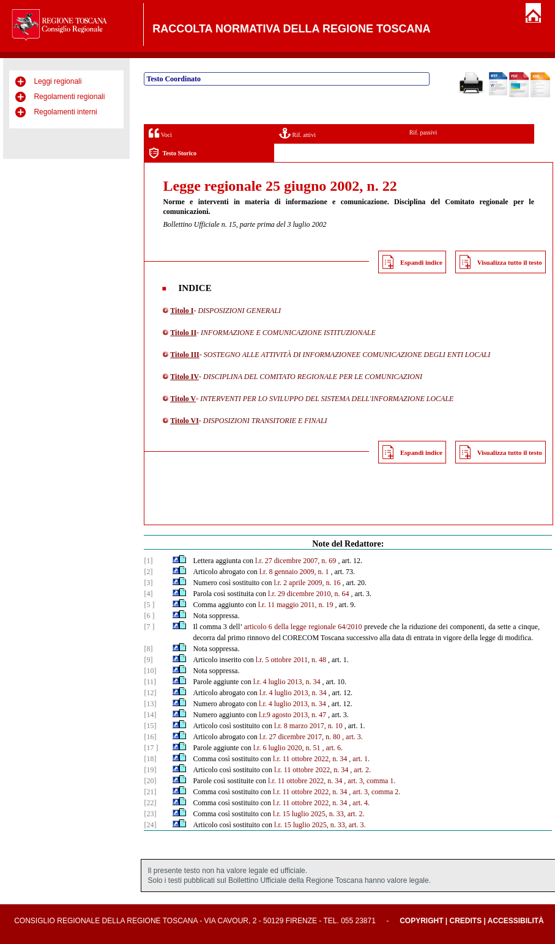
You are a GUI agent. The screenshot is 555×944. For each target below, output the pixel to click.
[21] (150, 791)
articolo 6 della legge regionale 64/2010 (303, 626)
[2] (148, 571)
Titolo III (184, 354)
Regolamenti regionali (69, 96)
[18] (150, 758)
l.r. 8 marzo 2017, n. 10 (308, 725)
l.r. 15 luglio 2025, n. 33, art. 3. (319, 824)
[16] (150, 736)
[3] (148, 582)
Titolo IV (184, 376)
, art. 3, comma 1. (369, 780)
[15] (150, 725)
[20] (150, 780)
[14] (150, 714)
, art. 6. (332, 747)
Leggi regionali (57, 81)
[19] (150, 769)
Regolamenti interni (65, 112)
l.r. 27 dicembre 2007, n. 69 (295, 560)
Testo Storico (172, 153)
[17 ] (151, 747)
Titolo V (183, 398)
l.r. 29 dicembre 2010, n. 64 (308, 593)
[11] (150, 681)
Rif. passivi (423, 132)
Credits (466, 920)
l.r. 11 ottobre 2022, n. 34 (310, 758)
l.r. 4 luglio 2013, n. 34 (287, 681)
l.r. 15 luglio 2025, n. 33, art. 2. (318, 813)
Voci (160, 133)
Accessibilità (516, 920)
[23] (150, 813)
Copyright (421, 920)
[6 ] (149, 615)
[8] (148, 648)
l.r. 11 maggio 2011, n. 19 (295, 604)
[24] (150, 824)
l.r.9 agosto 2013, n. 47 (292, 714)
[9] (148, 659)
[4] (148, 593)
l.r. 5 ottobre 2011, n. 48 (291, 659)
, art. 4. (359, 802)
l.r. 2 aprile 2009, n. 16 (307, 582)
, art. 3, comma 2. (374, 791)
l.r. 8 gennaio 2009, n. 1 (294, 571)
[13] (150, 703)
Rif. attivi (297, 133)
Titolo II (183, 332)
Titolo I (181, 310)
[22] (150, 802)
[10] (150, 670)
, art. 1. (359, 758)
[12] (150, 692)
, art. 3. (352, 736)
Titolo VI (184, 420)
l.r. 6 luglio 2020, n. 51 (287, 747)
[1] (148, 560)
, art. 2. (360, 769)
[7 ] (149, 626)
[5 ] (149, 604)
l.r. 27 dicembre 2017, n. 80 (299, 736)
